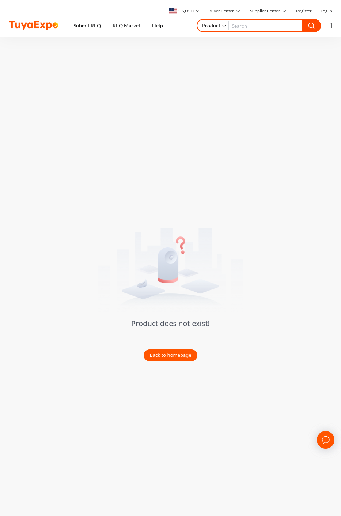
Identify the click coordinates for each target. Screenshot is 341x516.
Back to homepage (170, 355)
